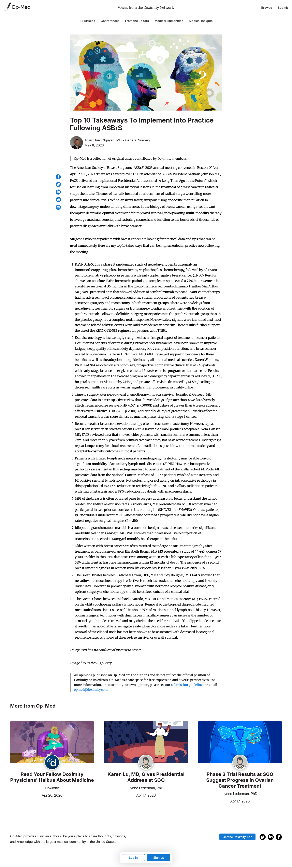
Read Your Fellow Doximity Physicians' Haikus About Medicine (52, 777)
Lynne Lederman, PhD (146, 788)
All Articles (87, 20)
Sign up (158, 857)
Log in (133, 857)
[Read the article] (52, 742)
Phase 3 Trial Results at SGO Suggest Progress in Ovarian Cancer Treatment (240, 780)
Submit (283, 7)
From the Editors (137, 20)
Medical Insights (201, 20)
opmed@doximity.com (91, 690)
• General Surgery (136, 140)
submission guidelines (187, 685)
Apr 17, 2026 (130, 795)
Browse (266, 7)
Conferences (110, 20)
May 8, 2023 (94, 145)
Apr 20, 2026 (36, 795)
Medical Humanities (169, 20)
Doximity (52, 788)
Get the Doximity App (237, 837)
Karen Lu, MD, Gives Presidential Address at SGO (145, 777)
